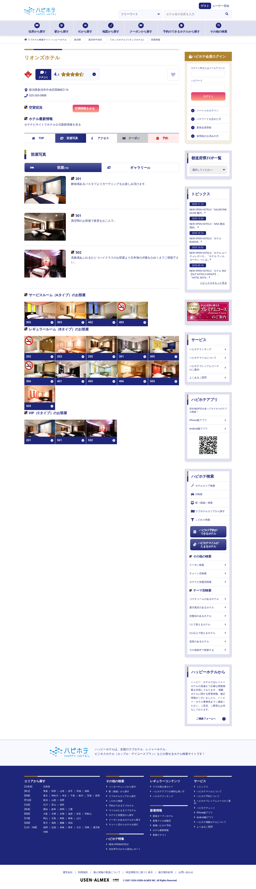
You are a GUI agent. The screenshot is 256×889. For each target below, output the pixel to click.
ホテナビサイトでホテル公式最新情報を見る (52, 124)
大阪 (45, 813)
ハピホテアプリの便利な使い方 (167, 791)
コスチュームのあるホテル (208, 599)
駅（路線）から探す (117, 791)
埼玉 (64, 795)
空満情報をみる (87, 109)
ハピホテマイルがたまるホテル (205, 544)
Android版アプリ (208, 428)
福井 (62, 804)
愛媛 (62, 823)
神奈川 (55, 795)
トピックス (200, 194)
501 (78, 216)
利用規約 (83, 872)
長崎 (62, 827)
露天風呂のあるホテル (208, 607)
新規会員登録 (204, 127)
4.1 (57, 75)
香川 (45, 823)
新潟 (45, 800)
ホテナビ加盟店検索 (208, 582)
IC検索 (197, 494)
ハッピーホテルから (208, 672)
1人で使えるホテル (208, 624)
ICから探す (85, 28)
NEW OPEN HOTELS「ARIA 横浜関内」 (207, 223)
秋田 (54, 791)
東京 (45, 795)
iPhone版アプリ (208, 420)
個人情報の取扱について (106, 872)
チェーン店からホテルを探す (122, 824)
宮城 (78, 791)
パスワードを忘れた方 (209, 119)
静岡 (62, 809)
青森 (45, 791)
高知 (70, 823)
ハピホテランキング (208, 349)
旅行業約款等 (165, 872)
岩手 (70, 791)
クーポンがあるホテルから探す (123, 819)
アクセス (100, 138)
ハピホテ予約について (206, 796)
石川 (45, 804)
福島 (87, 791)
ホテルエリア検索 (203, 486)
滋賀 (70, 813)
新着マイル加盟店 (160, 820)
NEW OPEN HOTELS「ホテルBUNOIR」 (205, 237)
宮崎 (87, 827)
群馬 (97, 795)
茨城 (89, 795)
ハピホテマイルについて (208, 357)
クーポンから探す (141, 28)
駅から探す (62, 28)
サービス (198, 340)
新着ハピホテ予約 (160, 825)
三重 (70, 809)
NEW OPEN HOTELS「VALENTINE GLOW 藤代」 (208, 208)
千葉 (72, 795)
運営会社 (68, 872)
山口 (78, 818)
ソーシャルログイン (208, 110)
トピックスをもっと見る (213, 282)
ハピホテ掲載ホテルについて (210, 822)
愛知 (45, 809)
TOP (38, 138)
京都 (62, 813)
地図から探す (110, 28)
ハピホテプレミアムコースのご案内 (208, 368)
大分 (78, 827)
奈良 (78, 813)
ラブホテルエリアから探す (208, 511)
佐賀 (54, 827)
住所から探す (36, 28)
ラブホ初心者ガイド (161, 786)
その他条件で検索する (208, 650)
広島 (54, 818)
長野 (62, 800)
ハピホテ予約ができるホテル (205, 532)
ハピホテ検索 (202, 476)
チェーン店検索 (208, 573)
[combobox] (193, 14)
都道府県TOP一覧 (206, 158)
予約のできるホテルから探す (181, 28)
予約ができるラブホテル (120, 805)
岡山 (45, 818)
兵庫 (54, 813)
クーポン (131, 138)
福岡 (45, 827)
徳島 (54, 823)
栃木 (81, 795)
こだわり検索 (200, 519)
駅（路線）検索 (202, 502)
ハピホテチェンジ (204, 808)
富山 (54, 804)
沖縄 (45, 832)
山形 (62, 791)
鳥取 (62, 818)
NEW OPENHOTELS (117, 844)
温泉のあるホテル (208, 641)
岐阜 (54, 809)
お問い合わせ (185, 872)
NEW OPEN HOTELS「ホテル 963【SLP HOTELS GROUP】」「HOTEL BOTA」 (208, 271)
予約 (162, 138)
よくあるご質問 (208, 377)
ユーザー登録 (220, 6)
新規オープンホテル (161, 816)
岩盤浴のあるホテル (208, 616)
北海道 (46, 786)
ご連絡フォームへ (206, 718)
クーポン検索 (208, 564)
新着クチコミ (158, 835)
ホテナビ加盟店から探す (120, 815)
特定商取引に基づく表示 (139, 872)
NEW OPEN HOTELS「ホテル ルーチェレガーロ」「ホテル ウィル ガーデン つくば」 (208, 253)
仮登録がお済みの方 (208, 136)
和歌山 (88, 813)
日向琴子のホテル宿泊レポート (123, 849)
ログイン (208, 96)
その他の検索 (218, 28)
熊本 (70, 827)
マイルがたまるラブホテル (121, 810)
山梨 (54, 800)
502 (78, 252)
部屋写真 (69, 138)
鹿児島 (96, 827)
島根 (70, 818)
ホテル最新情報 (159, 830)
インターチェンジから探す (121, 786)
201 (78, 179)
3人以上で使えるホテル (208, 633)
